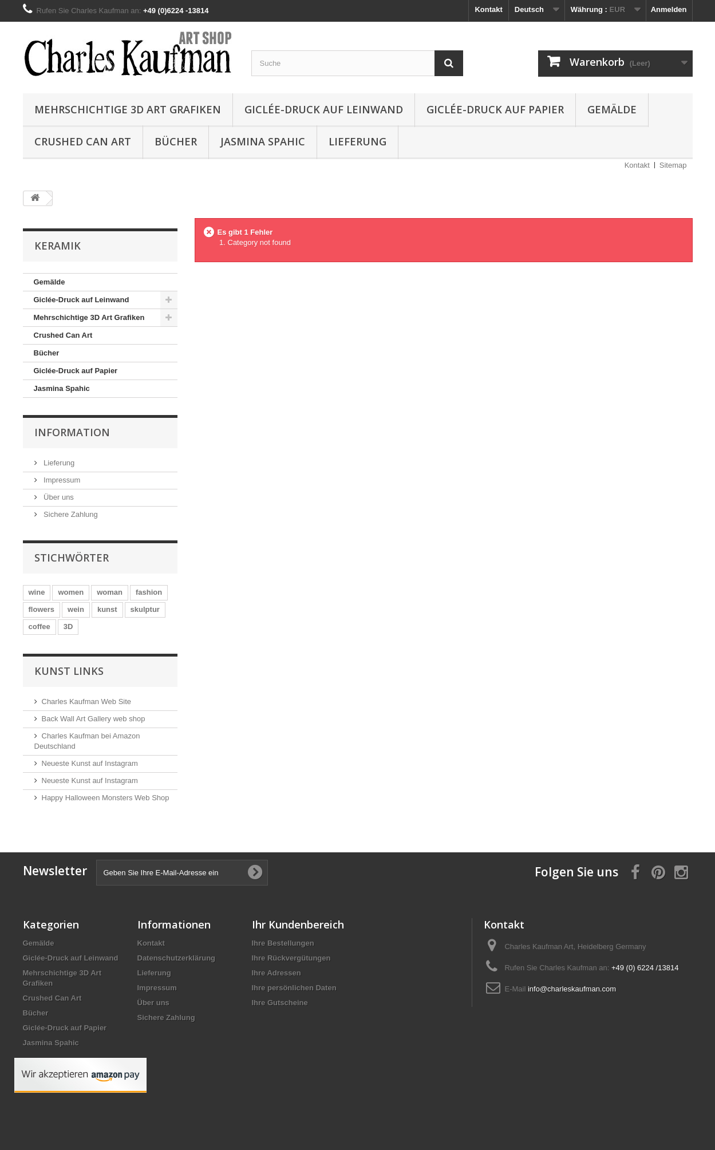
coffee (39, 626)
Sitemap (673, 165)
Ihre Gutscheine (280, 1002)
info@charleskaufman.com (572, 989)
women (71, 592)
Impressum (61, 480)
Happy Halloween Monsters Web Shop (105, 797)
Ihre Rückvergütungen (291, 958)
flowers (42, 609)
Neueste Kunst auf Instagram (90, 763)
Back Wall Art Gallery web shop (93, 718)
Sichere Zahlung (70, 514)
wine (37, 592)
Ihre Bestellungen (283, 943)
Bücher (176, 141)
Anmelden (669, 9)
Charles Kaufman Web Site (87, 701)
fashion (149, 592)
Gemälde (612, 109)
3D (68, 626)
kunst (107, 609)
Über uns (58, 497)
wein (76, 609)
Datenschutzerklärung (176, 958)
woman (110, 592)
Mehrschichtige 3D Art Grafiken (127, 109)
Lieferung (357, 141)
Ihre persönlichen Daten (294, 987)
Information (72, 432)
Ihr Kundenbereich (298, 924)
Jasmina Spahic (262, 141)
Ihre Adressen (276, 973)
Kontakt (488, 9)
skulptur (145, 609)
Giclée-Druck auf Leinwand (323, 109)
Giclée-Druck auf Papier (495, 109)
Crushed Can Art (82, 141)
